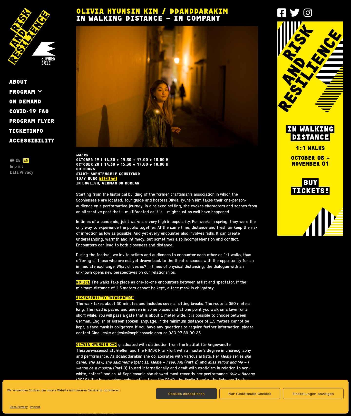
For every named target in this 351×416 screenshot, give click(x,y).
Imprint (35, 407)
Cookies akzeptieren (186, 394)
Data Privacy (19, 407)
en (26, 160)
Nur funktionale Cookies (249, 394)
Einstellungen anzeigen (313, 394)
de (18, 160)
